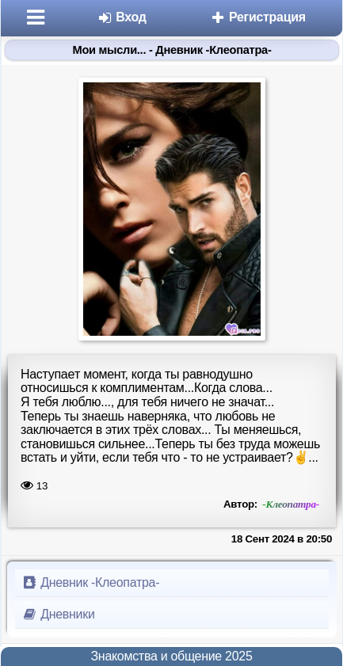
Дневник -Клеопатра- (90, 582)
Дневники (58, 614)
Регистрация (258, 17)
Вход (122, 17)
